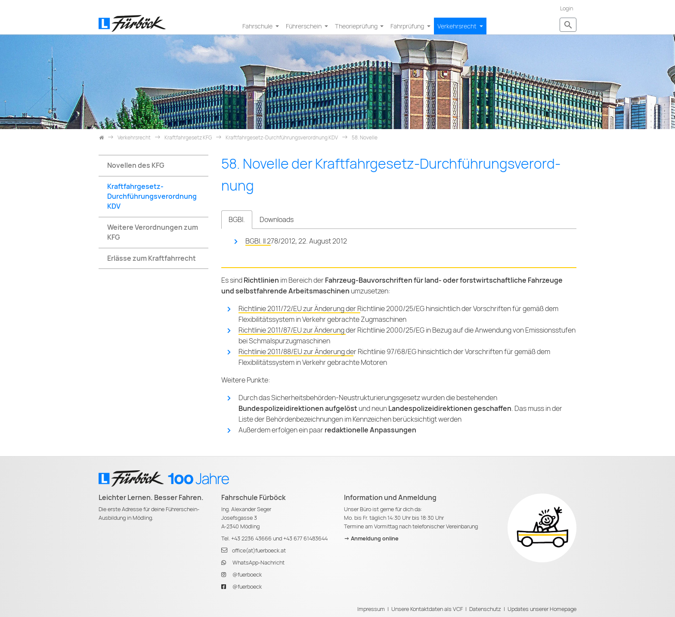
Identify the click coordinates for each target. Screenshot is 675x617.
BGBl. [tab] (237, 219)
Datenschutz (485, 609)
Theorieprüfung (357, 26)
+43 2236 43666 (251, 538)
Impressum (371, 609)
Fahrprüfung (407, 26)
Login (566, 8)
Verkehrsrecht (457, 26)
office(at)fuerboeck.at (259, 550)
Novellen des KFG (135, 165)
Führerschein (304, 26)
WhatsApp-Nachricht (258, 562)
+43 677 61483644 (305, 538)
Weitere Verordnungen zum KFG (152, 232)
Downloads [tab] (277, 219)
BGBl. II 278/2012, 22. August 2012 (296, 241)
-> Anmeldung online (371, 538)
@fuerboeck (247, 574)
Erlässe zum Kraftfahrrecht (151, 258)
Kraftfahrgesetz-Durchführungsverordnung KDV (152, 196)
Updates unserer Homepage (542, 609)
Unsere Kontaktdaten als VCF (427, 609)
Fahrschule (258, 26)
